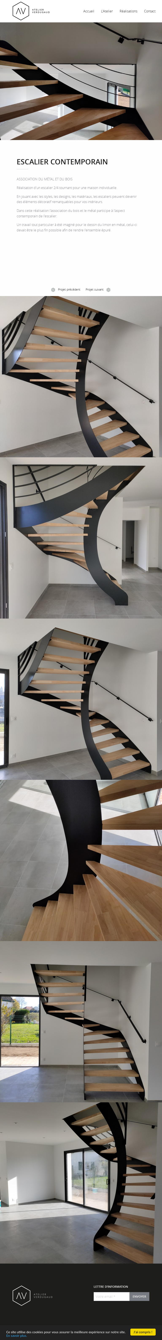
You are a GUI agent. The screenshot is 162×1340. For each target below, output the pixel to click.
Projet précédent (65, 289)
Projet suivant (98, 289)
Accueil (88, 11)
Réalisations (128, 11)
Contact (149, 11)
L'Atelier (107, 11)
